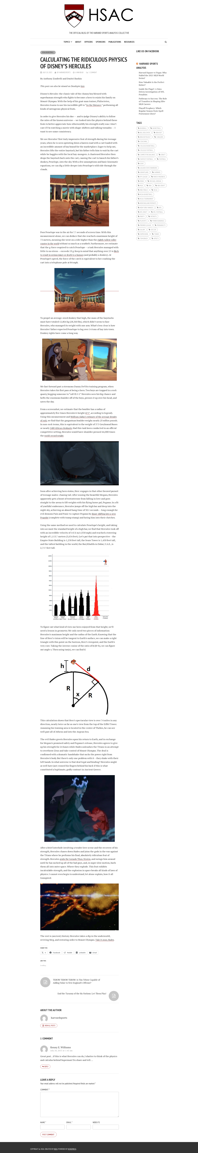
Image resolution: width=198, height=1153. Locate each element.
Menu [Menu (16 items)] (142, 181)
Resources (129, 41)
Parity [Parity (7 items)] (142, 216)
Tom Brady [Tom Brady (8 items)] (144, 238)
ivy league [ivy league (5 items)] (143, 177)
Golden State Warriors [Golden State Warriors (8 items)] (148, 168)
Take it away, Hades (105, 939)
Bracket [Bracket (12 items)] (159, 132)
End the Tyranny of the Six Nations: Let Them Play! (96, 984)
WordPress (72, 1146)
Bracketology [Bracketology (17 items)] (145, 137)
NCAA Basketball (48, 52)
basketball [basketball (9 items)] (157, 128)
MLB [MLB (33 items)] (141, 185)
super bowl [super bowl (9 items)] (144, 234)
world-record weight (77, 435)
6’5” (88, 412)
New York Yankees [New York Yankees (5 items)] (146, 207)
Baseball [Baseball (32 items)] (143, 128)
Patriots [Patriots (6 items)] (154, 216)
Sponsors (100, 41)
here (83, 86)
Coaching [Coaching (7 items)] (143, 141)
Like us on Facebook (147, 51)
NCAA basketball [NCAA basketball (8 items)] (146, 194)
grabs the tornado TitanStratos (76, 858)
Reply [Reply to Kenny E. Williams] (46, 1064)
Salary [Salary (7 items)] (142, 230)
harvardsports (65, 72)
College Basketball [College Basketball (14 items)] (147, 146)
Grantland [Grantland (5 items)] (144, 172)
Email (69, 1119)
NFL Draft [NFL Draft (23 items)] (143, 212)
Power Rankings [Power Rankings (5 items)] (158, 221)
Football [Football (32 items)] (162, 159)
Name (43, 1119)
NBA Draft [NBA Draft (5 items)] (161, 185)
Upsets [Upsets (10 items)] (156, 238)
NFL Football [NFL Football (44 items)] (158, 212)
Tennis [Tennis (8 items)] (156, 234)
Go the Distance (94, 105)
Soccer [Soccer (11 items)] (153, 230)
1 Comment (94, 72)
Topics (67, 41)
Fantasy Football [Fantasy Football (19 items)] (146, 159)
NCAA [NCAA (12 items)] (155, 190)
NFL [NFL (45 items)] (160, 207)
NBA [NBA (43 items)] (150, 185)
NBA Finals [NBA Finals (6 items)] (144, 190)
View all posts (50, 1022)
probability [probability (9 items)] (161, 225)
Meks (56, 1146)
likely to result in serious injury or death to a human (77, 254)
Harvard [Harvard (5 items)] (157, 172)
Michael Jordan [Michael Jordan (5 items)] (155, 181)
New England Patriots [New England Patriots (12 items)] (148, 203)
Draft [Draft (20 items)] (163, 155)
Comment (45, 1086)
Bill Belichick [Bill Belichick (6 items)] (145, 132)
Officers (88, 41)
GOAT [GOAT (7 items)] (142, 163)
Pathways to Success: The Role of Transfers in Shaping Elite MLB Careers (153, 101)
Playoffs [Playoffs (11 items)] (143, 221)
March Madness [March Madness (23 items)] (159, 177)
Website (96, 1119)
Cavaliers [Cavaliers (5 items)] (159, 137)
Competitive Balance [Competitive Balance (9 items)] (147, 155)
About (78, 41)
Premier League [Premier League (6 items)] (145, 225)
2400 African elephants (80, 428)
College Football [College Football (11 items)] (146, 150)
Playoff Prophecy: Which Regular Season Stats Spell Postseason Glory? (151, 111)
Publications (114, 41)
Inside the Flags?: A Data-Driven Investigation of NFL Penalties (151, 92)
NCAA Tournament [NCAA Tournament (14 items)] (146, 199)
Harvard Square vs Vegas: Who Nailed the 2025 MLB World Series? (153, 75)
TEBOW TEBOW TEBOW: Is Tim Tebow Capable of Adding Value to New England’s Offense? (58, 987)
